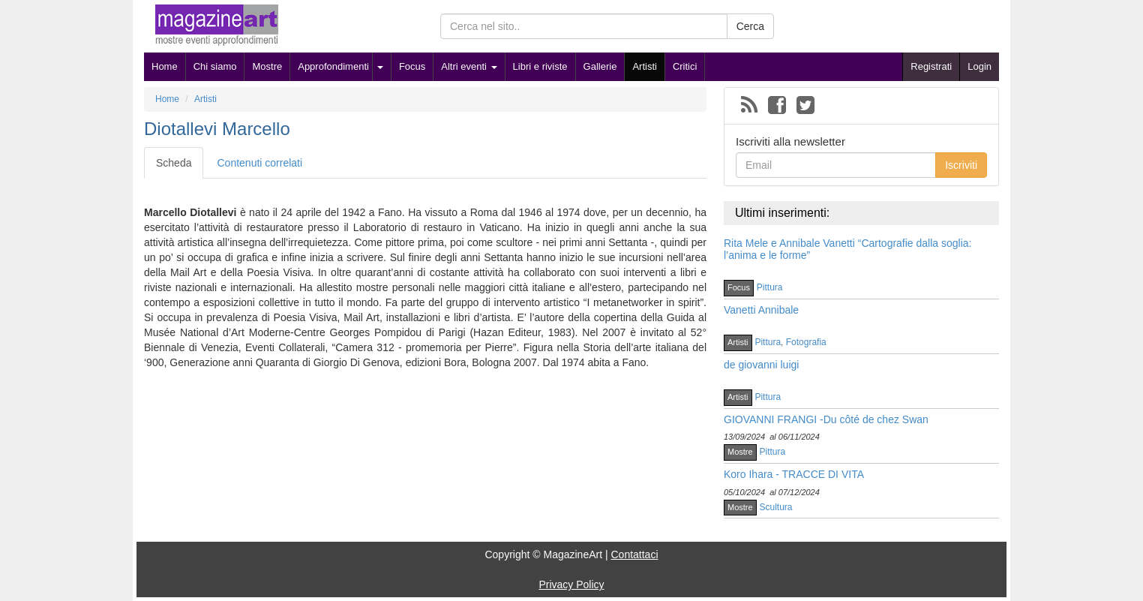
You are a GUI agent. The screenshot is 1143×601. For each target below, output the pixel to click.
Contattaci (634, 554)
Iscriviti (961, 165)
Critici (685, 66)
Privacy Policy (571, 584)
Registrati (931, 66)
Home (165, 66)
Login (980, 66)
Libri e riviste (540, 66)
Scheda (173, 163)
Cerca (750, 26)
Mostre (267, 66)
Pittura (770, 287)
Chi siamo (215, 66)
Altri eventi (468, 66)
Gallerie (600, 66)
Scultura (776, 507)
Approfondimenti (333, 66)
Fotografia (806, 342)
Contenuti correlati (259, 163)
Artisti (644, 66)
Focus (412, 66)
